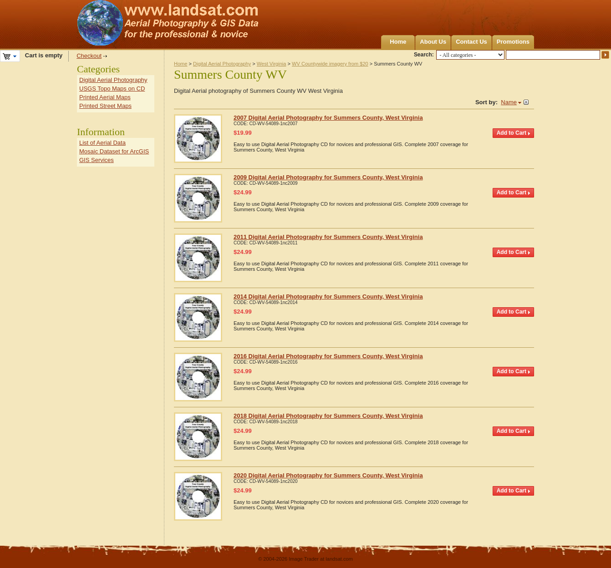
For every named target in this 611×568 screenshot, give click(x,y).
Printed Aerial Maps (105, 97)
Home (398, 41)
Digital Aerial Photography (222, 63)
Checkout (89, 55)
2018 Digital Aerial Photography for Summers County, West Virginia (328, 415)
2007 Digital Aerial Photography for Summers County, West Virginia (328, 117)
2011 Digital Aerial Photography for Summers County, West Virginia (328, 236)
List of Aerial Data (102, 142)
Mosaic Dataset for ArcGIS (114, 151)
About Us (433, 41)
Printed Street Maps (105, 105)
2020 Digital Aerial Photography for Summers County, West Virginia (328, 475)
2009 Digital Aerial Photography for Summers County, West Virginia (328, 177)
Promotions (513, 41)
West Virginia (271, 63)
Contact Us (471, 41)
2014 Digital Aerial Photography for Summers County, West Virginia (328, 296)
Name (509, 102)
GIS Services (96, 160)
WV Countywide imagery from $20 (330, 63)
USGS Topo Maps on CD (112, 88)
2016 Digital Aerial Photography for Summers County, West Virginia (328, 356)
